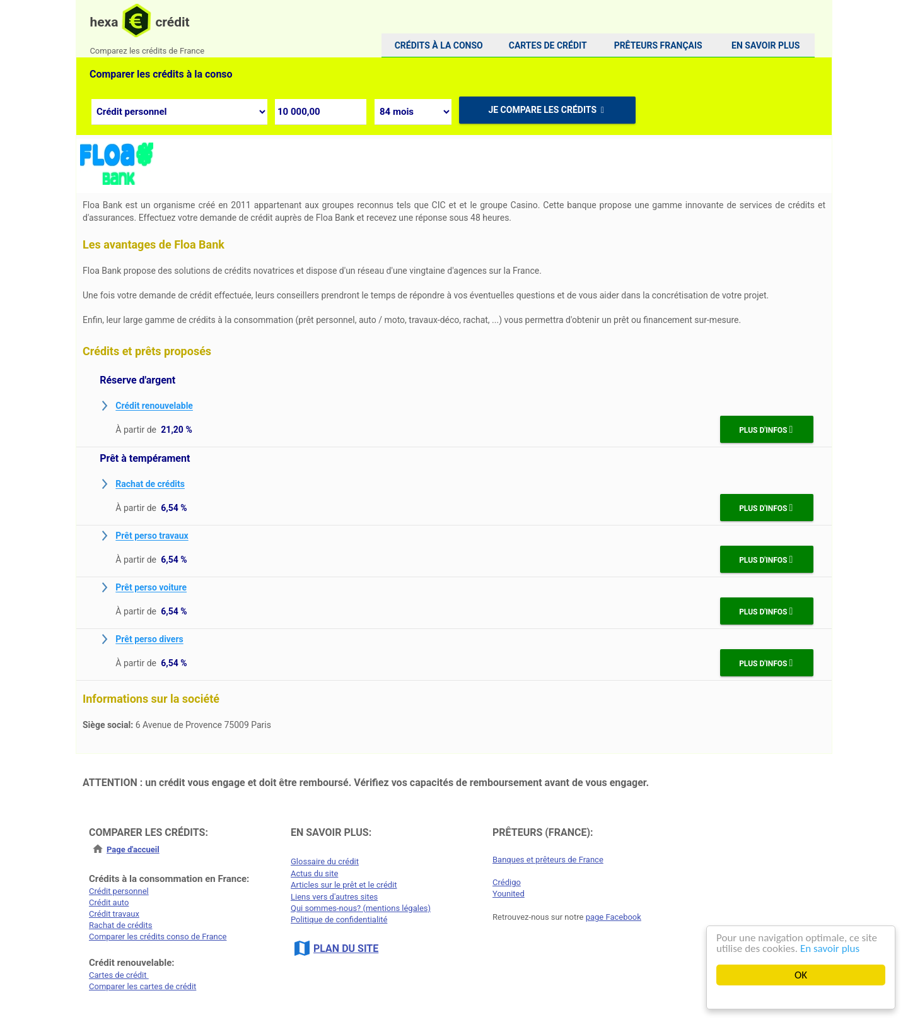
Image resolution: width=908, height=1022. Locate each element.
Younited (508, 893)
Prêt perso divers (149, 640)
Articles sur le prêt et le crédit (344, 885)
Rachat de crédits (150, 484)
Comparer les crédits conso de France (157, 936)
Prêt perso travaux (151, 536)
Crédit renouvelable (154, 406)
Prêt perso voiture (151, 588)
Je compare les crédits (547, 110)
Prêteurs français (658, 45)
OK (800, 975)
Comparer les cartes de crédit (142, 986)
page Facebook (613, 917)
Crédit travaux (114, 914)
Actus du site (314, 873)
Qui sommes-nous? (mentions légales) (361, 908)
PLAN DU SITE (345, 948)
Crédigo (506, 882)
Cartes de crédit (119, 975)
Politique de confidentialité (339, 919)
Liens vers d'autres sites (334, 897)
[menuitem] (438, 45)
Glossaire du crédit (325, 861)
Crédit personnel (119, 891)
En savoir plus (829, 948)
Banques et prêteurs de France (547, 859)
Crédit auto (109, 902)
